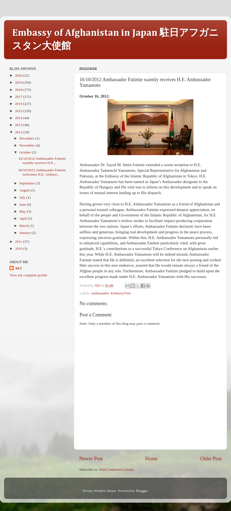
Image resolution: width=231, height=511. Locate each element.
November (27, 145)
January (25, 233)
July (22, 197)
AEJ (18, 268)
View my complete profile (28, 275)
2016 (19, 104)
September (27, 183)
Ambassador (100, 293)
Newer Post (91, 458)
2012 (19, 132)
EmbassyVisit (121, 293)
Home (151, 458)
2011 (19, 242)
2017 (19, 97)
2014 (19, 118)
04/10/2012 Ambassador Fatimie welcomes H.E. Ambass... (42, 172)
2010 (19, 248)
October (25, 152)
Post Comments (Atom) (116, 469)
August (25, 190)
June (23, 204)
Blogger (141, 491)
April (23, 218)
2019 (19, 82)
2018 (19, 90)
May (23, 211)
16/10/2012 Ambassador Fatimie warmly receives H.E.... (42, 160)
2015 (19, 111)
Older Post (211, 458)
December (27, 138)
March (24, 226)
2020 (19, 75)
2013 (19, 125)
